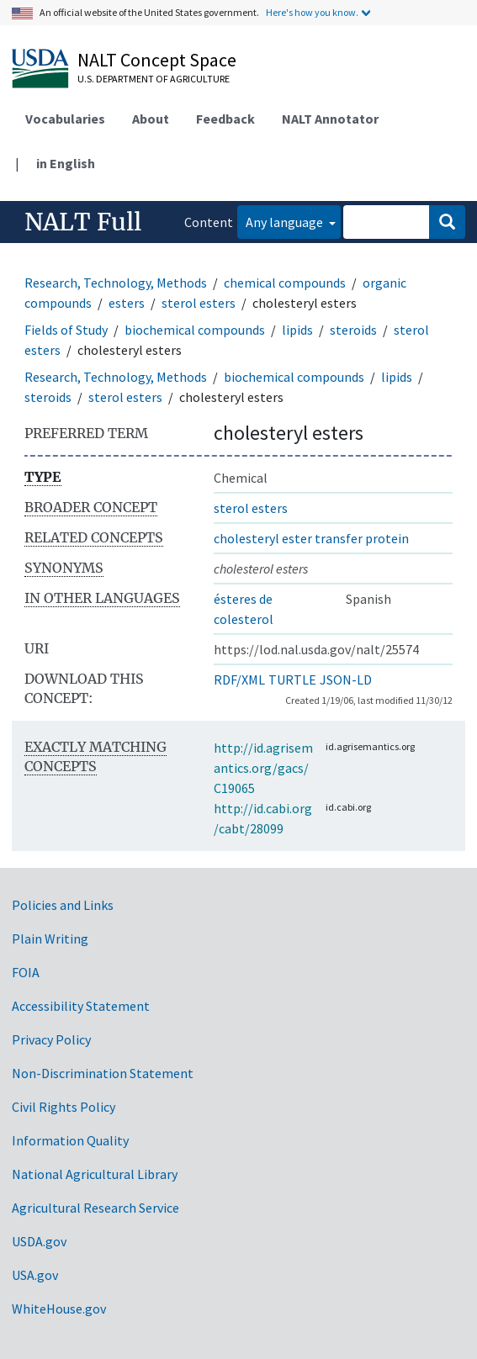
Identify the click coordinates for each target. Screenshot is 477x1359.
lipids (297, 329)
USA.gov (35, 1274)
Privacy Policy (51, 1039)
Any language (286, 222)
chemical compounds (285, 282)
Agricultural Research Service (95, 1207)
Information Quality (70, 1140)
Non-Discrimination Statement (102, 1073)
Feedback (225, 118)
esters (127, 302)
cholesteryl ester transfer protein (311, 538)
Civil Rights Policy (63, 1106)
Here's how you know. (312, 12)
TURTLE (292, 679)
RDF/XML (239, 679)
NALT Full (82, 222)
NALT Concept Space (156, 59)
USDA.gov (39, 1241)
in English (65, 163)
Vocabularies (65, 118)
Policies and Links (63, 904)
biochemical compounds (195, 329)
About (150, 118)
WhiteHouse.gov (59, 1308)
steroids (353, 329)
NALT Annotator (330, 118)
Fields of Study (66, 329)
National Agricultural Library (95, 1174)
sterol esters (199, 302)
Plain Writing (50, 938)
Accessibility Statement (81, 1005)
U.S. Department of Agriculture (153, 78)
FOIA (26, 972)
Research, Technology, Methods (115, 282)
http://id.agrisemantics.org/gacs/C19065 (263, 767)
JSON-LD (346, 679)
